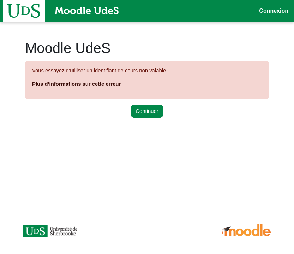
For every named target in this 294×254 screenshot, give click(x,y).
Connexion (273, 11)
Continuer (147, 111)
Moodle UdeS (87, 11)
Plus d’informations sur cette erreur (76, 84)
